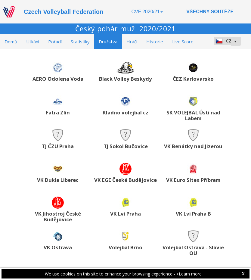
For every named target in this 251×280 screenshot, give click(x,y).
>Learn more (189, 274)
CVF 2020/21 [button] (147, 11)
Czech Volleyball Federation (63, 11)
